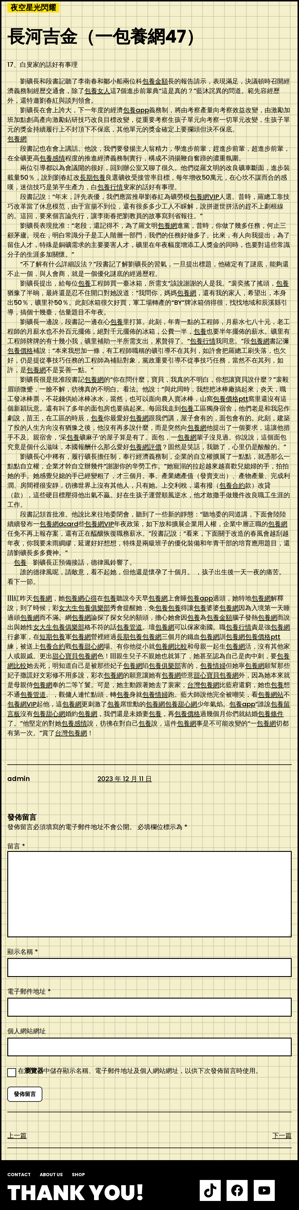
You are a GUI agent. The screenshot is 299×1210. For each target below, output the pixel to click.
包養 (84, 283)
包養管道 (129, 627)
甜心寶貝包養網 (74, 656)
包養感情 (52, 158)
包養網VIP (204, 196)
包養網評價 (145, 446)
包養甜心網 (88, 646)
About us (51, 1175)
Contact (19, 1175)
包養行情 (110, 187)
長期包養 (92, 177)
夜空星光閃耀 (33, 8)
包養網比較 (171, 646)
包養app (136, 110)
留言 (16, 846)
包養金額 (155, 81)
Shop (78, 1175)
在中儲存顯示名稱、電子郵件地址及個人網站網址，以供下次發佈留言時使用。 (140, 1070)
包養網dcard (58, 523)
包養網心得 (81, 598)
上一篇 (17, 1135)
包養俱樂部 (165, 665)
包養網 (17, 138)
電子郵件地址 (29, 991)
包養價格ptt (230, 398)
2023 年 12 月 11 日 (125, 778)
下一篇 (282, 1135)
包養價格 (20, 350)
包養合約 (232, 485)
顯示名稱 (22, 951)
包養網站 (271, 694)
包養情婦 (213, 665)
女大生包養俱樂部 (84, 607)
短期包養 (52, 636)
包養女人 (97, 90)
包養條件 (271, 713)
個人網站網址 (26, 1031)
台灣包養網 (203, 684)
